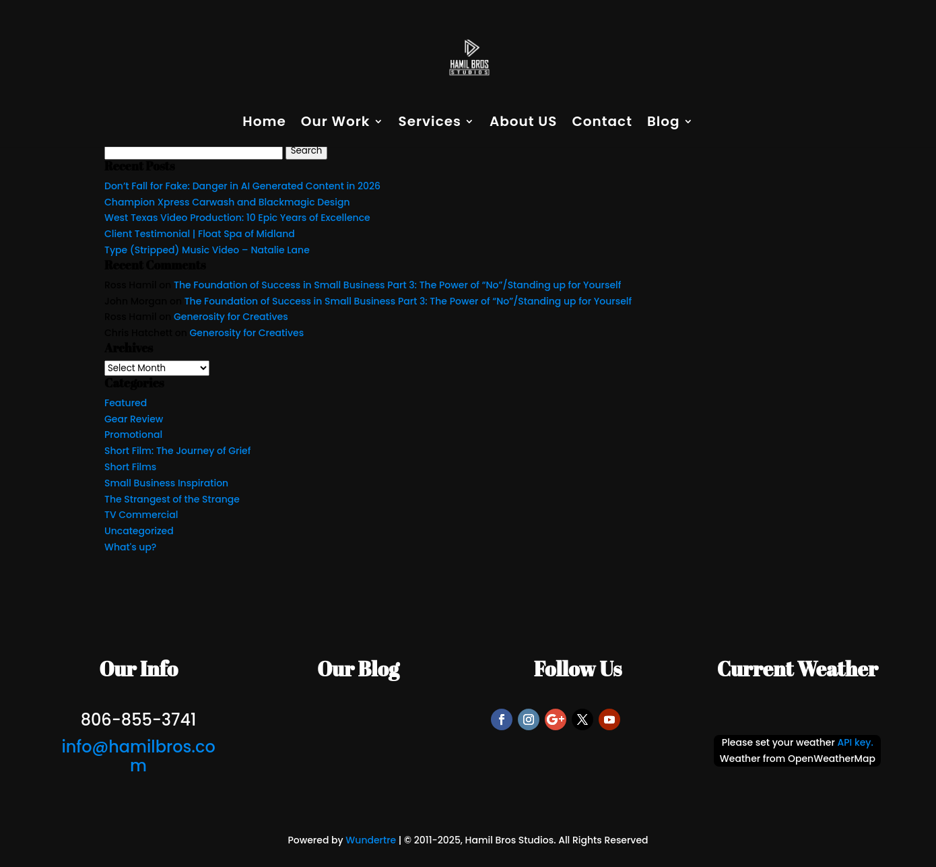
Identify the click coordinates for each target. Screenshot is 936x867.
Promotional (133, 434)
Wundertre (370, 840)
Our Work (335, 124)
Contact (602, 124)
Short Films (130, 467)
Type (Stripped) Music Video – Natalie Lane (207, 250)
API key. (855, 742)
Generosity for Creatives (231, 316)
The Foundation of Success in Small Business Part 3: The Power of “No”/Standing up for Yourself (397, 285)
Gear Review (133, 419)
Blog (663, 124)
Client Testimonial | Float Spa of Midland (199, 233)
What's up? (130, 547)
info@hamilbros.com (138, 756)
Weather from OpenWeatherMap (797, 758)
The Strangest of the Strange (172, 499)
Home (264, 124)
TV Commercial (141, 514)
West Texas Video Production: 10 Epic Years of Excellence (237, 217)
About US (524, 124)
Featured (125, 403)
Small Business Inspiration (166, 483)
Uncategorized (139, 531)
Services (430, 124)
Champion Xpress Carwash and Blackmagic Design (227, 202)
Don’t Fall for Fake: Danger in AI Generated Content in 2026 (242, 186)
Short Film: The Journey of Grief (177, 450)
